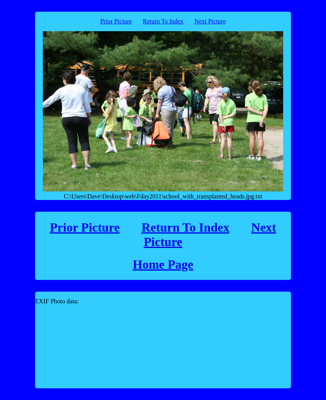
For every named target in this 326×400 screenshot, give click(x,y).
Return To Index (163, 21)
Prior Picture (116, 21)
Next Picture (210, 21)
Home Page (163, 264)
